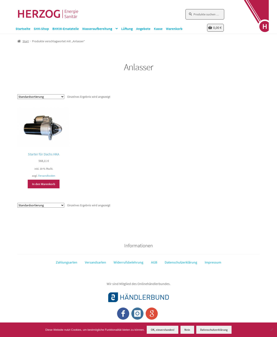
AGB (154, 262)
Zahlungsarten (66, 262)
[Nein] (271, 329)
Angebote (143, 28)
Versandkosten (46, 175)
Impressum (213, 262)
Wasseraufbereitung (97, 28)
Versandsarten (95, 262)
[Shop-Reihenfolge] (40, 96)
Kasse (158, 28)
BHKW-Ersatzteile (65, 28)
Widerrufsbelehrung (128, 262)
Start (26, 41)
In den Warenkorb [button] (43, 184)
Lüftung (127, 28)
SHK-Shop (41, 28)
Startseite (23, 28)
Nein (187, 330)
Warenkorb (174, 28)
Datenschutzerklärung (181, 262)
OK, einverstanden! (162, 330)
